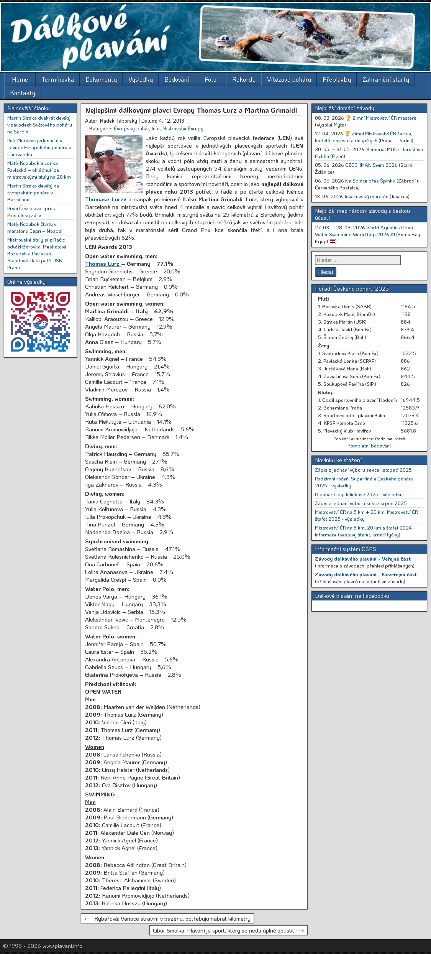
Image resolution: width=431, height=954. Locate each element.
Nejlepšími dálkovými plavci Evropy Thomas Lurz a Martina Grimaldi (191, 110)
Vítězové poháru (289, 79)
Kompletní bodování (369, 445)
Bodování (176, 79)
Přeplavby (337, 79)
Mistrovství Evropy (182, 128)
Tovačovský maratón (366, 196)
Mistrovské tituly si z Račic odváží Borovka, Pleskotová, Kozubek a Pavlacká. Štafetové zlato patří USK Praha (37, 253)
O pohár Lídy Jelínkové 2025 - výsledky (359, 494)
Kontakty (22, 93)
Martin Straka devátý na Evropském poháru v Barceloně (33, 192)
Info (156, 128)
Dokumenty (101, 79)
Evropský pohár (131, 128)
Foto (210, 79)
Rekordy (244, 79)
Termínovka (57, 79)
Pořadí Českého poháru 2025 (352, 288)
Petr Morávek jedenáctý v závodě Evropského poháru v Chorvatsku (39, 147)
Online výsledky (26, 281)
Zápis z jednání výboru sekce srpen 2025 (361, 503)
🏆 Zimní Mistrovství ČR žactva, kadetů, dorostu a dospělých (363, 136)
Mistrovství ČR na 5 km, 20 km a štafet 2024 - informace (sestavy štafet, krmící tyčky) (365, 531)
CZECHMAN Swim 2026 (371, 164)
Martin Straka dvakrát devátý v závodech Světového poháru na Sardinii (39, 124)
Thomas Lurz (103, 263)
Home (20, 79)
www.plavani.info (62, 945)
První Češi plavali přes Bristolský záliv (31, 211)
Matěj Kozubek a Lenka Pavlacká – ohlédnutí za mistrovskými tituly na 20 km (39, 170)
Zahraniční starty (385, 79)
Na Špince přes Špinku (370, 180)
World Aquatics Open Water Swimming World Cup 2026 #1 (364, 230)
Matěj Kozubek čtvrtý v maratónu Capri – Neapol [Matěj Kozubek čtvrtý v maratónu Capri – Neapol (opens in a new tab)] (34, 227)
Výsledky (140, 79)
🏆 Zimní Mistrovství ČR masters (380, 117)
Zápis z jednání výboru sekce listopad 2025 (363, 469)
